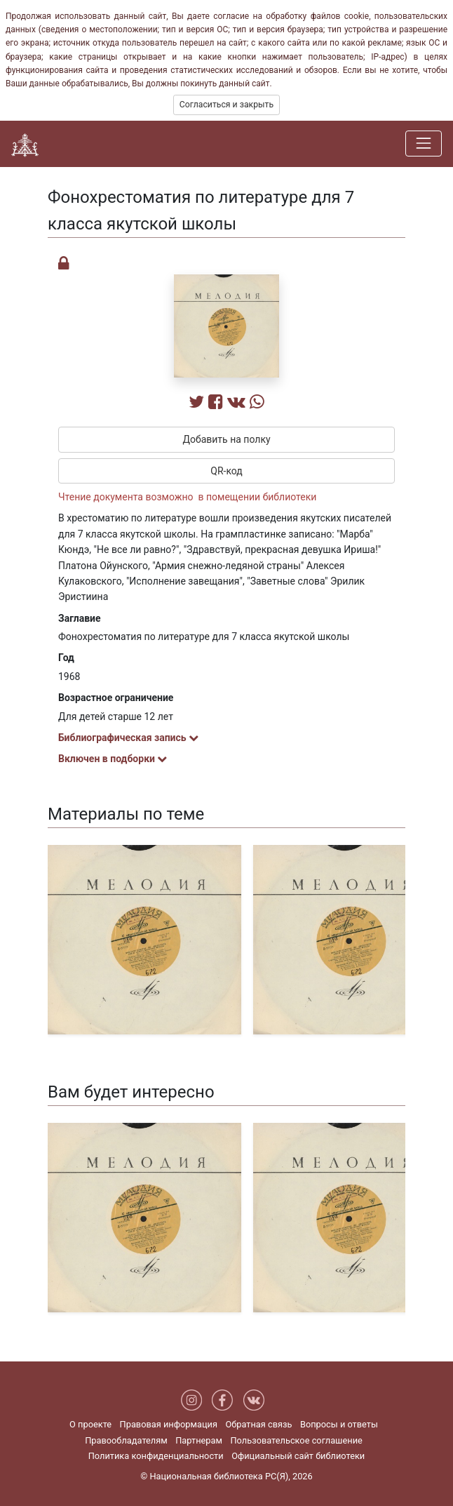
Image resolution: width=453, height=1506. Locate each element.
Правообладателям (126, 1440)
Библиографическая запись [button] (128, 737)
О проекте (90, 1424)
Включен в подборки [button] (112, 758)
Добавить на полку (226, 439)
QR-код (226, 471)
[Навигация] (423, 143)
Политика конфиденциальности (156, 1456)
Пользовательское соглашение (296, 1440)
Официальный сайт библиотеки (298, 1456)
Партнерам (198, 1440)
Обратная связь (258, 1424)
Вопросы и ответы (339, 1424)
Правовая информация (168, 1424)
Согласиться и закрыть (226, 104)
